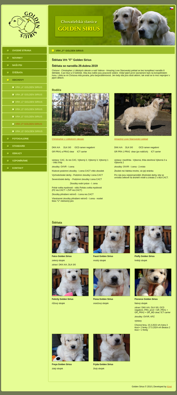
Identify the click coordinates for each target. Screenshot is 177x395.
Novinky (17, 58)
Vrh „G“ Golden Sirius (28, 131)
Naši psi (17, 65)
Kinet (169, 386)
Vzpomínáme (20, 160)
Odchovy (18, 80)
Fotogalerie (20, 138)
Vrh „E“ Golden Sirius (28, 116)
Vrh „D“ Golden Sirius (28, 109)
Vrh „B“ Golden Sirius (28, 94)
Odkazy (17, 153)
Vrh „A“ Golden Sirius (28, 87)
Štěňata (17, 72)
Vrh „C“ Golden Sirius (28, 102)
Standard (18, 146)
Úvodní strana (21, 50)
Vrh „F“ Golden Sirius (28, 124)
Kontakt (17, 168)
